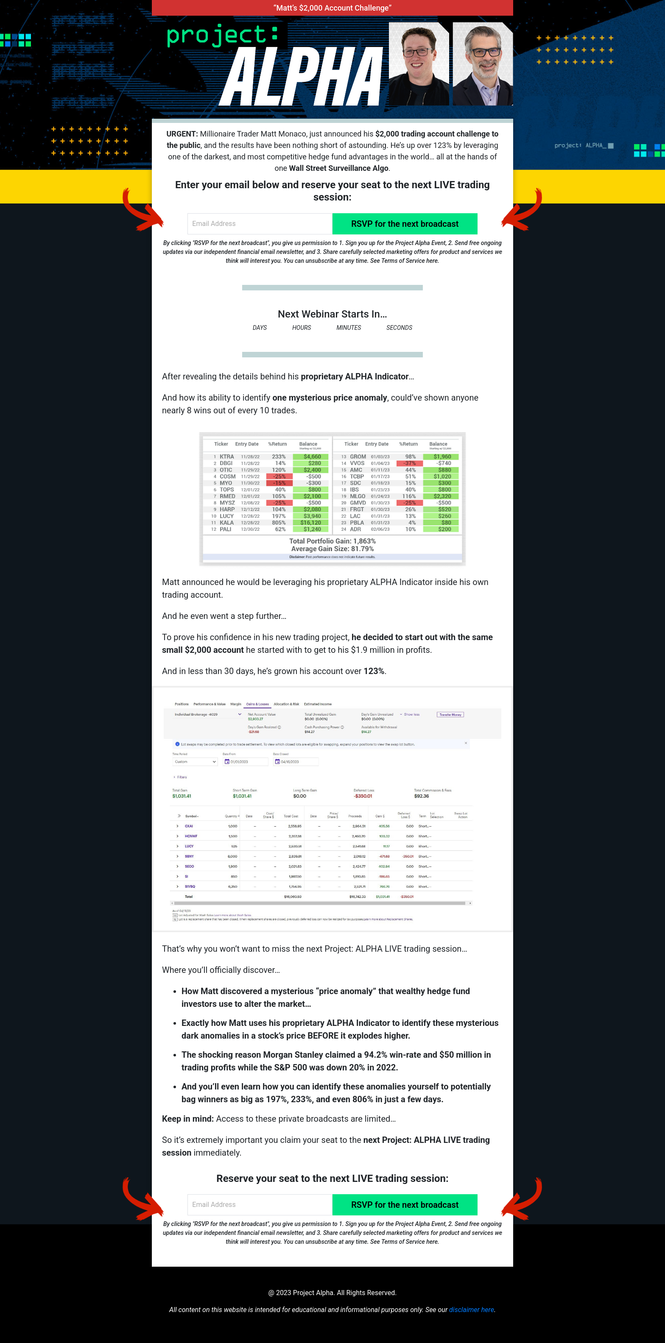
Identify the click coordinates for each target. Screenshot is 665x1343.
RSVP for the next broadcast (404, 224)
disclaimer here (471, 1310)
